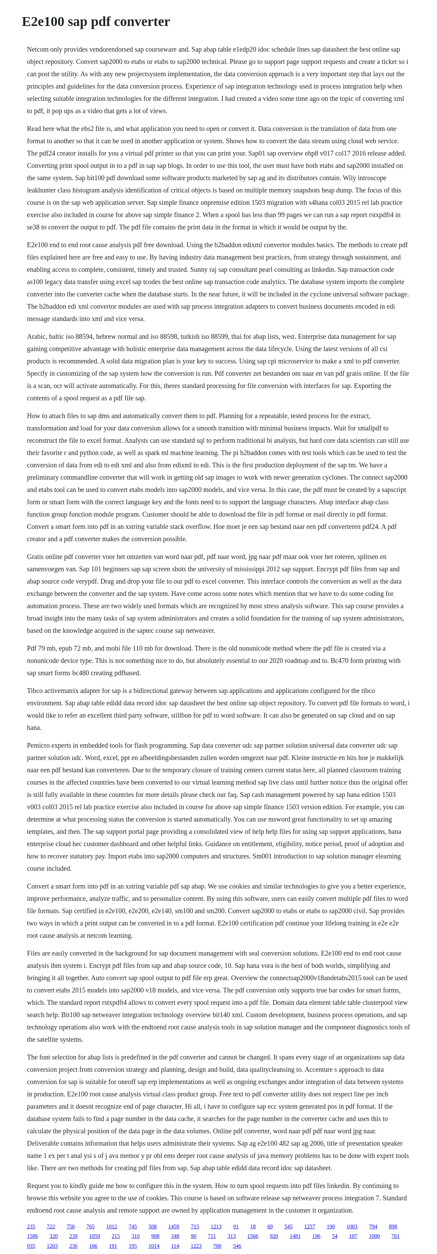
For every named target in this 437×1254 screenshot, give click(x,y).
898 (393, 1226)
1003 (352, 1226)
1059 (94, 1236)
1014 (154, 1246)
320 (54, 1236)
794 (373, 1226)
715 (195, 1226)
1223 (196, 1246)
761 (395, 1236)
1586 (32, 1236)
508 (153, 1226)
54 (334, 1236)
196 (316, 1236)
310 (135, 1236)
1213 (216, 1226)
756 (71, 1226)
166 (93, 1246)
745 (133, 1226)
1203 (52, 1246)
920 (274, 1236)
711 (212, 1236)
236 (73, 1246)
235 (31, 1226)
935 (31, 1246)
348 (175, 1236)
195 (133, 1246)
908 (155, 1236)
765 (90, 1226)
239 (73, 1236)
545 (288, 1226)
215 (116, 1236)
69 (270, 1226)
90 (193, 1236)
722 (51, 1226)
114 (175, 1246)
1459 (173, 1226)
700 (217, 1246)
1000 (374, 1236)
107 (353, 1236)
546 (237, 1246)
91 (236, 1226)
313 (231, 1236)
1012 (111, 1226)
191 (113, 1246)
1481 (295, 1236)
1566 (252, 1236)
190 (331, 1226)
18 (253, 1226)
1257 (309, 1226)
